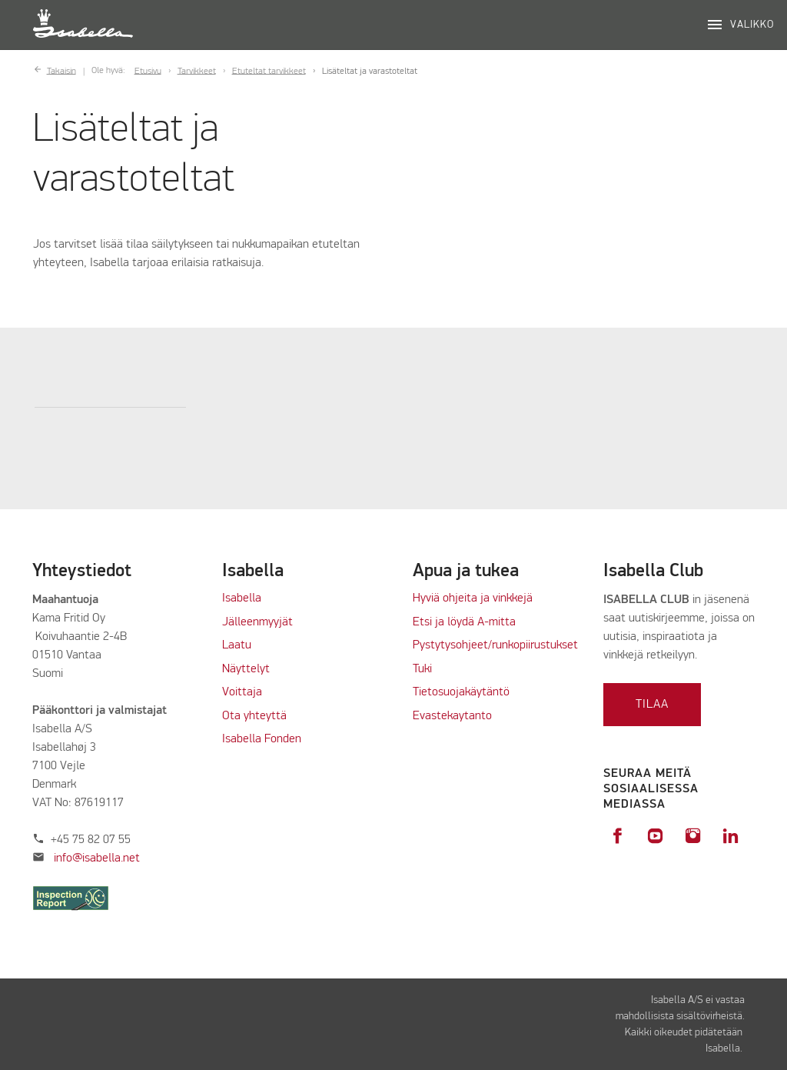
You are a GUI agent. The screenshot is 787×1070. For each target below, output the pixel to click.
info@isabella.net (97, 858)
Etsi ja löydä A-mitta (464, 622)
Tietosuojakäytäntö (461, 692)
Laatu (236, 645)
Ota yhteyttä (254, 716)
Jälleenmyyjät (257, 622)
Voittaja (242, 692)
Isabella (241, 598)
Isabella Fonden (261, 739)
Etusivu (147, 70)
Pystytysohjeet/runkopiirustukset (495, 645)
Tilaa (652, 704)
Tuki (422, 669)
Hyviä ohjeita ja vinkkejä (473, 598)
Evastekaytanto (452, 716)
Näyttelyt (246, 669)
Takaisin (61, 70)
